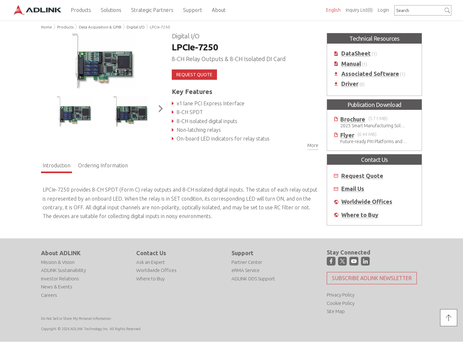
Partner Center (247, 262)
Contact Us (151, 253)
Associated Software (370, 74)
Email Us (352, 189)
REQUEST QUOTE (194, 74)
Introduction (56, 165)
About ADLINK (61, 253)
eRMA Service (246, 270)
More (312, 145)
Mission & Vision (58, 262)
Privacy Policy (341, 295)
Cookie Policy (341, 303)
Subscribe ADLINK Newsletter (372, 278)
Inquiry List (359, 10)
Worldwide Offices (366, 202)
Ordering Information (103, 165)
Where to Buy (359, 215)
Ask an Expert (150, 262)
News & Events (56, 286)
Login (383, 10)
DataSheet (356, 53)
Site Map (336, 311)
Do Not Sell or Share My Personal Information (76, 318)
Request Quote (362, 176)
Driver (349, 84)
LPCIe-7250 (160, 27)
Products (65, 27)
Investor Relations (60, 278)
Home (46, 27)
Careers (49, 295)
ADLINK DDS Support (253, 278)
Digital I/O (136, 27)
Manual (351, 64)
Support (242, 253)
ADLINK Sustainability (63, 270)
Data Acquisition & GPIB (100, 27)
